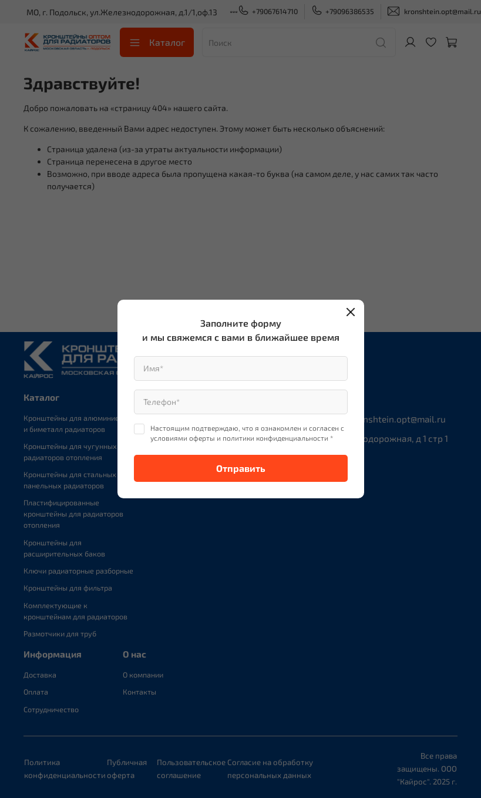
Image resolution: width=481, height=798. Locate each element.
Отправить (240, 468)
